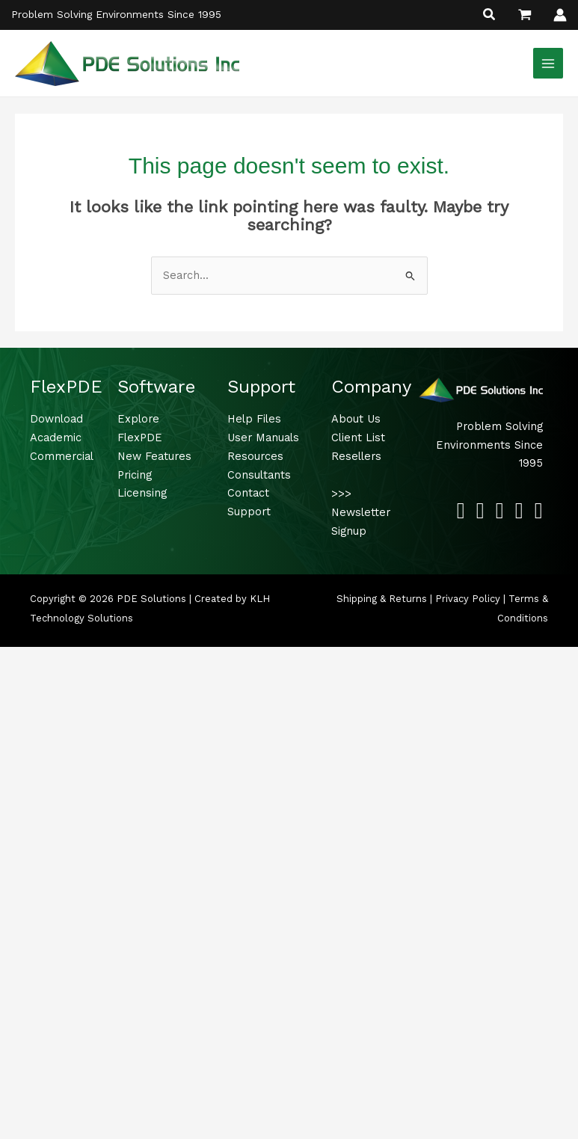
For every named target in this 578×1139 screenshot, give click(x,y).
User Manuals (263, 437)
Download (56, 419)
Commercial (61, 456)
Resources (255, 456)
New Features (154, 456)
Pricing (134, 475)
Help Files (254, 419)
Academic (56, 437)
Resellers (356, 456)
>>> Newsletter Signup (360, 512)
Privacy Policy (467, 598)
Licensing (142, 493)
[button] (489, 16)
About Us (356, 419)
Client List (358, 437)
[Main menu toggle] (548, 63)
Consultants (259, 475)
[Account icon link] (560, 15)
